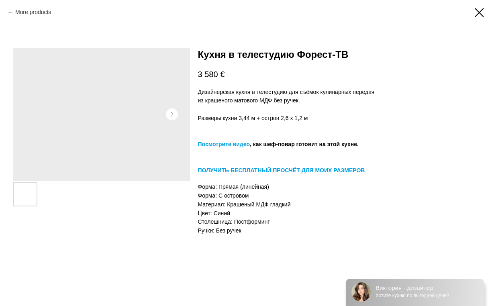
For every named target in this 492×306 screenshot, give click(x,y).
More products (33, 12)
